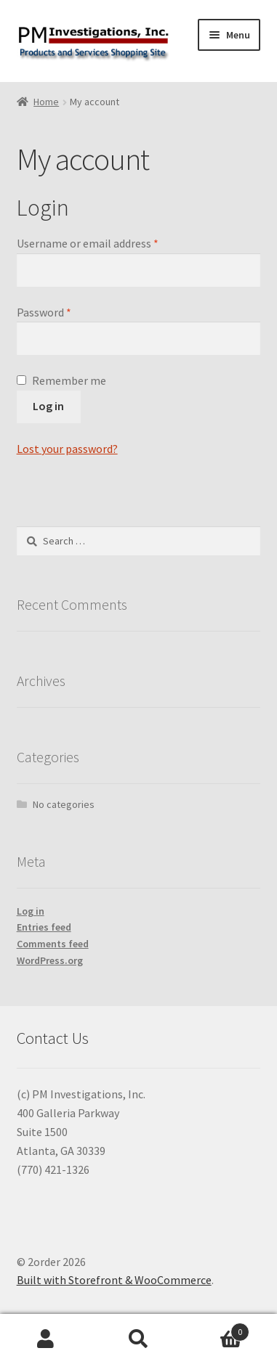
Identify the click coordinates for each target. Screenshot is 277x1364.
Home (46, 101)
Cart (217, 1328)
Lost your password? (67, 448)
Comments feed (53, 943)
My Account (46, 1339)
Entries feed (44, 927)
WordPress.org (50, 960)
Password (44, 312)
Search (138, 1339)
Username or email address (87, 243)
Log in (48, 406)
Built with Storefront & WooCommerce (114, 1280)
